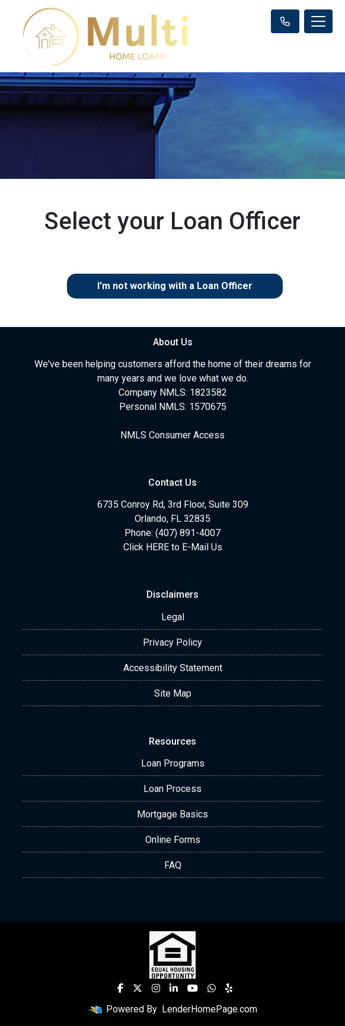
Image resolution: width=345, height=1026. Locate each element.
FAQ (172, 865)
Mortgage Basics (172, 814)
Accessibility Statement (172, 668)
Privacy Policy (172, 642)
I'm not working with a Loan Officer (175, 285)
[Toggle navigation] (318, 21)
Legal (172, 617)
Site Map (172, 693)
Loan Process (172, 788)
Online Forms (172, 839)
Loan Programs (173, 763)
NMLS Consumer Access (172, 435)
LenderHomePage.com (209, 1009)
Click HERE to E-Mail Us (172, 547)
